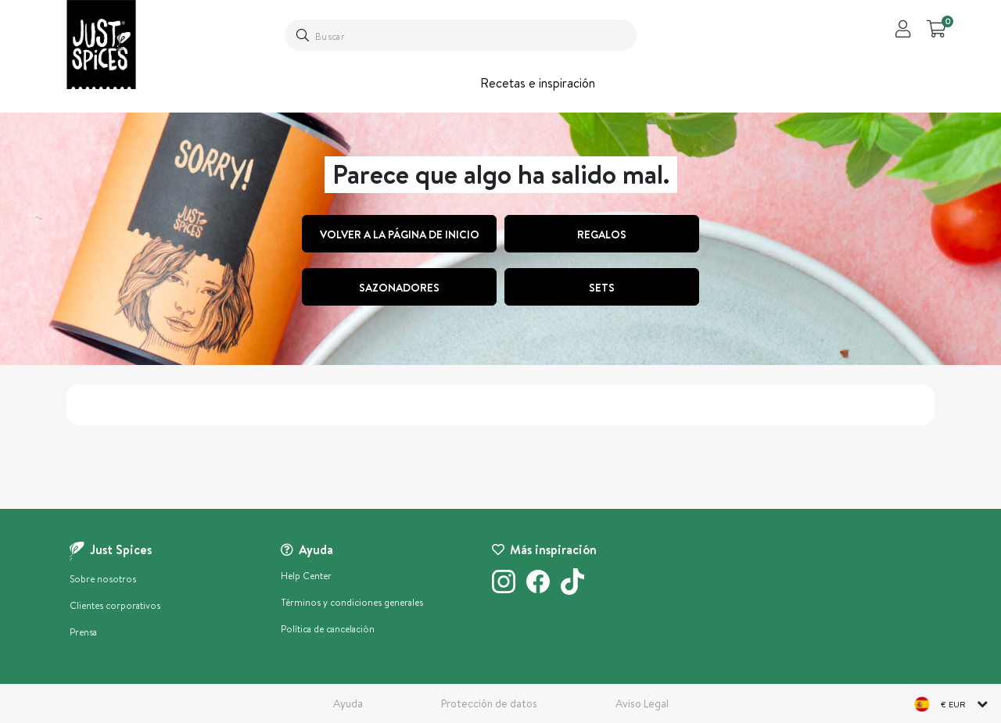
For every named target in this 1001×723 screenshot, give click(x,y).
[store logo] (101, 44)
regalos (601, 234)
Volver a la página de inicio (399, 234)
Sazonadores (399, 287)
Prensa (83, 632)
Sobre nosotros (103, 578)
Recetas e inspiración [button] (537, 82)
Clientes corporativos (115, 605)
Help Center (306, 575)
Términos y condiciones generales (352, 602)
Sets (602, 287)
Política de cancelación (328, 628)
